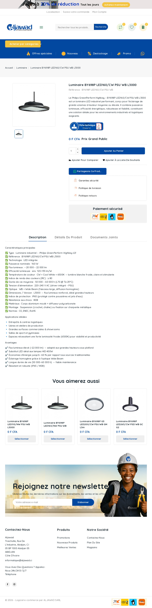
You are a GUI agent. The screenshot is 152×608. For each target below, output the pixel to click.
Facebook (7, 584)
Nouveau (72, 53)
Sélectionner (22, 438)
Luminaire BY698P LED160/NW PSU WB (55, 424)
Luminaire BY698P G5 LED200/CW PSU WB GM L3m (93, 424)
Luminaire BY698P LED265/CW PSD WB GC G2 (129, 424)
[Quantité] (72, 150)
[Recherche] (81, 27)
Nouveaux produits (67, 542)
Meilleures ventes (66, 547)
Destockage (100, 53)
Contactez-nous (17, 529)
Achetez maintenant (116, 4)
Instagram (14, 584)
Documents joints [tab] (104, 237)
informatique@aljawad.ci (18, 560)
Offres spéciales (42, 53)
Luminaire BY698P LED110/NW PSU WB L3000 (19, 424)
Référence (74, 89)
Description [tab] (37, 237)
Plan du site (93, 542)
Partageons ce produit (88, 171)
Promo (127, 53)
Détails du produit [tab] (68, 237)
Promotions (63, 537)
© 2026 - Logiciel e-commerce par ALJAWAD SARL (33, 600)
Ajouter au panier (113, 150)
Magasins (92, 547)
